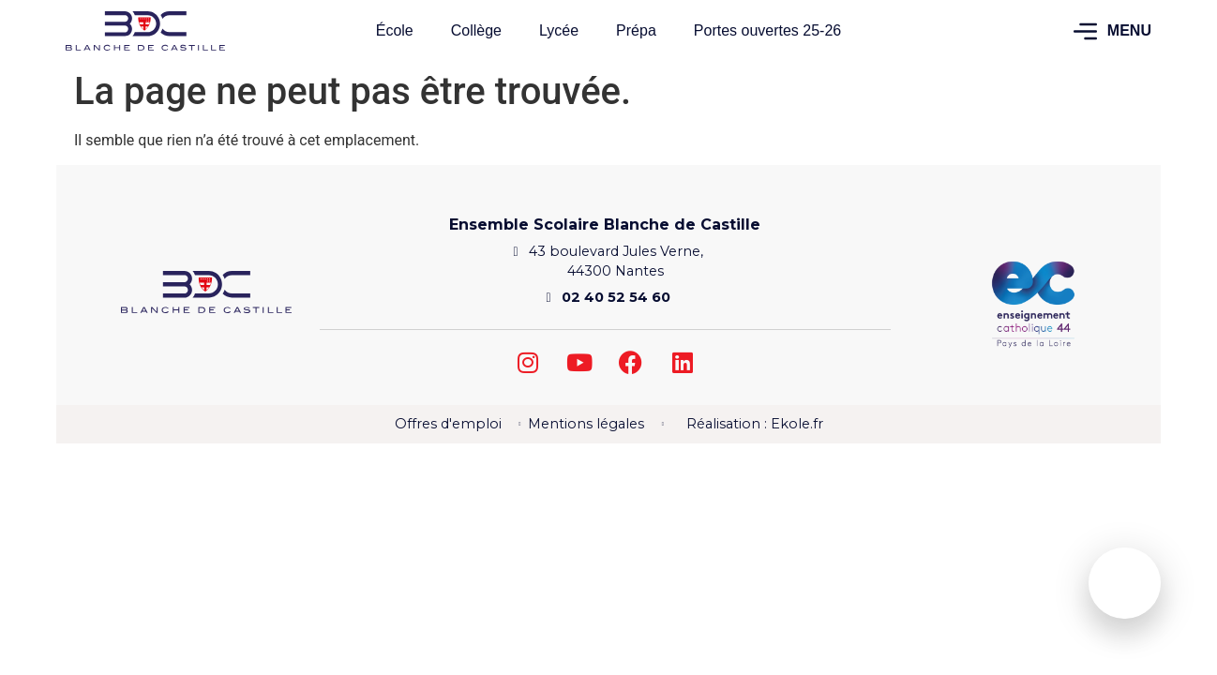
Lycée (558, 30)
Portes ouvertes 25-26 (767, 30)
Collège (476, 30)
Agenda (1124, 600)
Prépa (636, 30)
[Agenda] (1125, 578)
